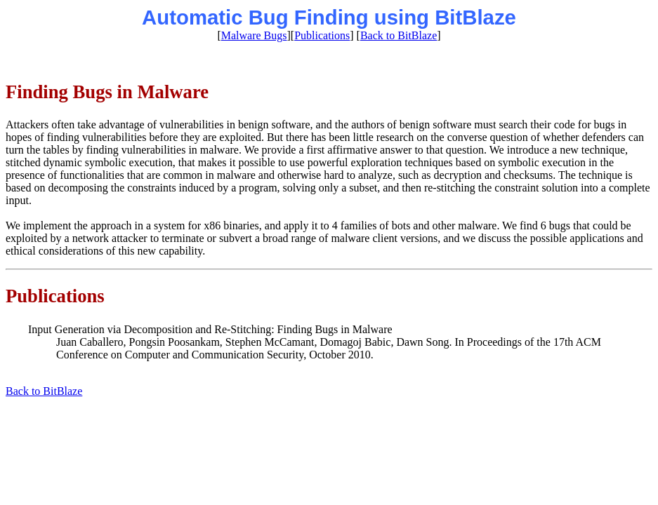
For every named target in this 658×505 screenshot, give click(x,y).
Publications (322, 35)
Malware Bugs (254, 35)
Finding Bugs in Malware (107, 91)
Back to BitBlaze (398, 35)
